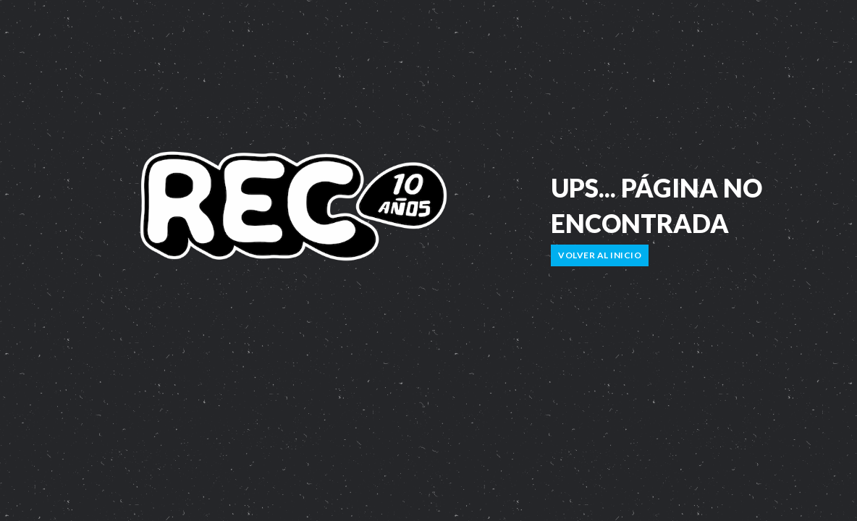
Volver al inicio (599, 255)
